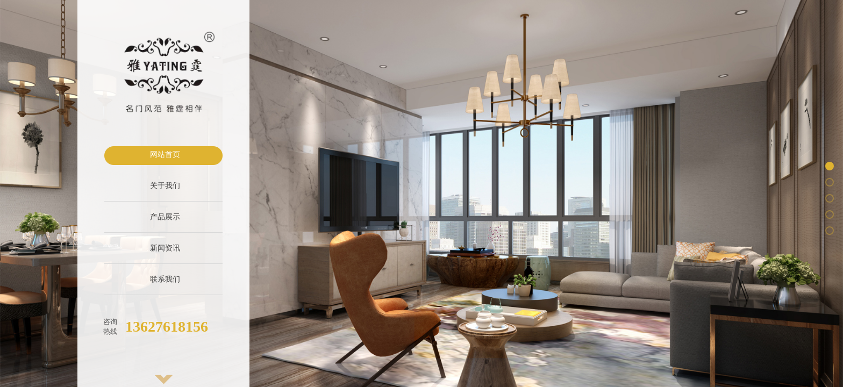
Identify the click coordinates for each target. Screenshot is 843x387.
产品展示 (165, 217)
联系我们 (165, 279)
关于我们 (165, 186)
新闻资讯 (165, 248)
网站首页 (165, 154)
